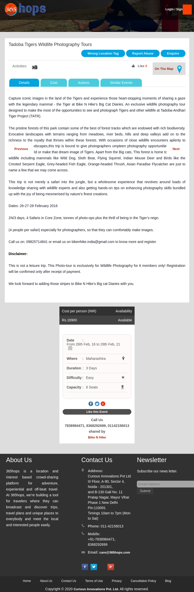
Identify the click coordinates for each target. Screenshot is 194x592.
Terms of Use (94, 581)
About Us (46, 581)
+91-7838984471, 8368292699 (102, 542)
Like (141, 66)
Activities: (19, 66)
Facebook (90, 404)
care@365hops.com (115, 552)
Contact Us (68, 581)
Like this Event (97, 412)
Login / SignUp (176, 9)
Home (27, 581)
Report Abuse (143, 53)
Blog (168, 581)
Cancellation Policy (143, 581)
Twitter (97, 404)
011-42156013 (112, 526)
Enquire (173, 53)
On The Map (169, 69)
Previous (21, 149)
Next (175, 149)
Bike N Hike (97, 437)
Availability (124, 311)
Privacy (117, 581)
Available (125, 320)
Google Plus (103, 404)
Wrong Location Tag (103, 53)
